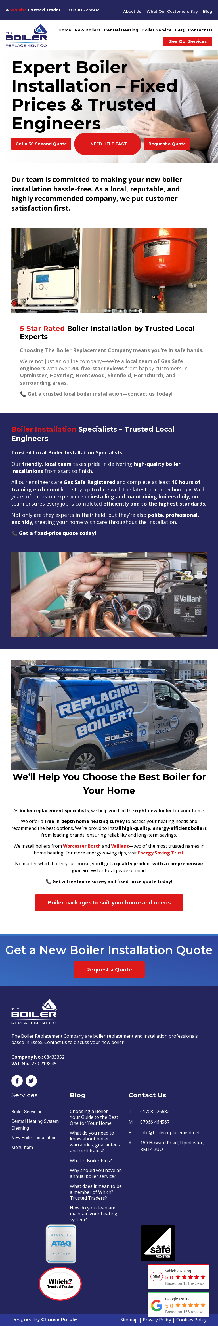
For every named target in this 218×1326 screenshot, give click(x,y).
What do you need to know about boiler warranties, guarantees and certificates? (95, 1142)
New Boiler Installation (34, 1137)
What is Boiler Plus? (91, 1160)
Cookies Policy (191, 1320)
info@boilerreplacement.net (170, 1132)
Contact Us (200, 30)
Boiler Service (157, 30)
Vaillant (120, 846)
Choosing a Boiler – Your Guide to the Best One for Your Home (94, 1117)
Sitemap (129, 1320)
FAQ (180, 30)
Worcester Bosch (82, 846)
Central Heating (121, 30)
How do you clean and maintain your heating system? (93, 1214)
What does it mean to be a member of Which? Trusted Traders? (96, 1192)
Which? (18, 9)
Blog (207, 11)
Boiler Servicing (27, 1111)
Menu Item (22, 1147)
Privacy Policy (157, 1320)
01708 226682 (84, 9)
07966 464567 (154, 1122)
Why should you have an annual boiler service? (96, 1173)
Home (64, 30)
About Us (130, 11)
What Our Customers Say (171, 11)
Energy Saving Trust (161, 853)
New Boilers (87, 30)
